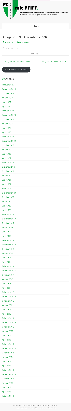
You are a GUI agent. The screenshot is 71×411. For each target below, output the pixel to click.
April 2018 (6, 262)
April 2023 (6, 132)
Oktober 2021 (8, 171)
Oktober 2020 (8, 197)
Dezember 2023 (9, 115)
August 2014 (7, 357)
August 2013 (7, 383)
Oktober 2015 (8, 327)
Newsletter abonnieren (16, 69)
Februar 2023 (8, 136)
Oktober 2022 (8, 145)
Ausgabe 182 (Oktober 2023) (16, 61)
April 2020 (6, 210)
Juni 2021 (6, 180)
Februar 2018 (8, 266)
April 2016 (6, 314)
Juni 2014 (6, 361)
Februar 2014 (8, 370)
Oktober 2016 (8, 301)
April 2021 (6, 184)
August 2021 (7, 175)
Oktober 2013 (8, 379)
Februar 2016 (8, 318)
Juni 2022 (6, 154)
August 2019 (7, 227)
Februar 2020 (8, 214)
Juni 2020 (6, 206)
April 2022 (6, 158)
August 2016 (7, 305)
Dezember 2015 (9, 322)
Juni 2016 (6, 309)
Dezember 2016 (9, 296)
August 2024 (7, 98)
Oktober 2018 (8, 249)
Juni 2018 (6, 258)
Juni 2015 (6, 335)
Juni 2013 (6, 387)
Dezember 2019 (9, 219)
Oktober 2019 (8, 223)
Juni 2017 (6, 283)
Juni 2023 (6, 128)
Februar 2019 (8, 240)
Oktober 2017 (8, 275)
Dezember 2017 (9, 270)
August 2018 (7, 253)
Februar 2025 (8, 85)
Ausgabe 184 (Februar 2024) (55, 61)
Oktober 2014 (8, 353)
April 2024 (6, 106)
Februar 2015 (8, 344)
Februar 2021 (8, 188)
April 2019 (6, 236)
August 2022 (7, 149)
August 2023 (7, 124)
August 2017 (7, 279)
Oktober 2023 (8, 119)
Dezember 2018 (9, 245)
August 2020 (7, 201)
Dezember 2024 (9, 89)
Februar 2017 (8, 292)
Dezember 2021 (9, 167)
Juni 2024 (6, 102)
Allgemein (24, 42)
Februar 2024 (8, 111)
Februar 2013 (8, 396)
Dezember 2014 (9, 348)
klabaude (9, 42)
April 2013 (6, 391)
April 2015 (6, 340)
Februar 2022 (8, 162)
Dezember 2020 (9, 193)
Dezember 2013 (9, 374)
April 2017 (6, 288)
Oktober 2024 (8, 93)
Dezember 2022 (9, 141)
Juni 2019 (6, 232)
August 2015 (7, 331)
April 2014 (6, 366)
